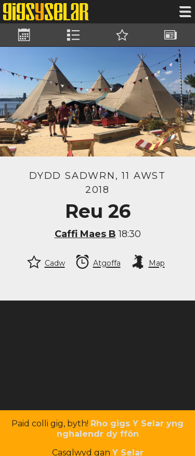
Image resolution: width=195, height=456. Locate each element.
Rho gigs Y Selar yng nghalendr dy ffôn (120, 429)
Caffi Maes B (85, 234)
